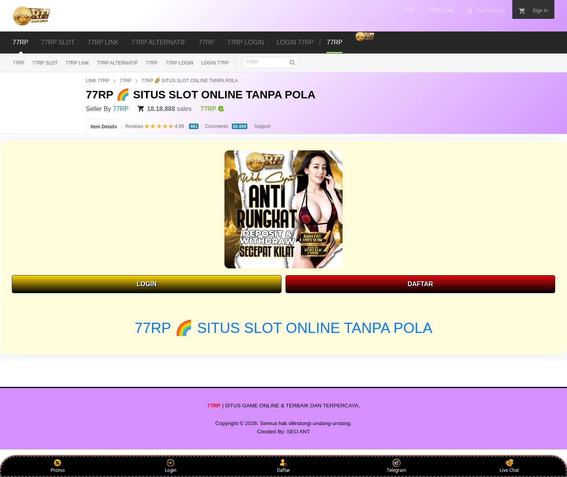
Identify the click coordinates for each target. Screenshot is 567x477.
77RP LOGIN (179, 63)
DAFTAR (420, 284)
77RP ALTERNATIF (117, 63)
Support (262, 126)
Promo (58, 466)
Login (170, 466)
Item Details (104, 126)
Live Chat (509, 466)
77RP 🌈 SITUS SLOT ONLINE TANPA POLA (189, 80)
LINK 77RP (97, 80)
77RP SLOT (44, 63)
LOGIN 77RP (215, 63)
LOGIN (147, 284)
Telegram (396, 466)
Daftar (283, 466)
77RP (18, 63)
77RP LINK (77, 63)
